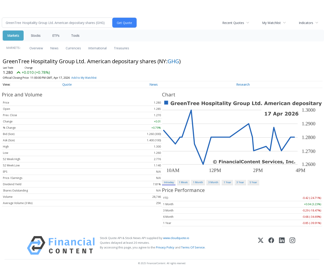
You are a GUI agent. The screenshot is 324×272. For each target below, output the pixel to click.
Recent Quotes (233, 23)
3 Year (240, 182)
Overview (36, 48)
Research (243, 84)
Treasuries (121, 48)
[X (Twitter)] (260, 245)
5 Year (253, 182)
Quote (67, 84)
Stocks (35, 35)
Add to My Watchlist (84, 78)
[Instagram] (292, 245)
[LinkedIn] (281, 245)
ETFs (55, 35)
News (54, 48)
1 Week (183, 182)
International (97, 48)
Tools (75, 35)
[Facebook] (271, 245)
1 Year (227, 182)
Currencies (73, 48)
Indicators (306, 23)
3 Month (213, 182)
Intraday (169, 182)
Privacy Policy (165, 247)
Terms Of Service (193, 247)
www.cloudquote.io (176, 238)
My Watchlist (271, 23)
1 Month (198, 182)
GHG (173, 61)
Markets (13, 35)
